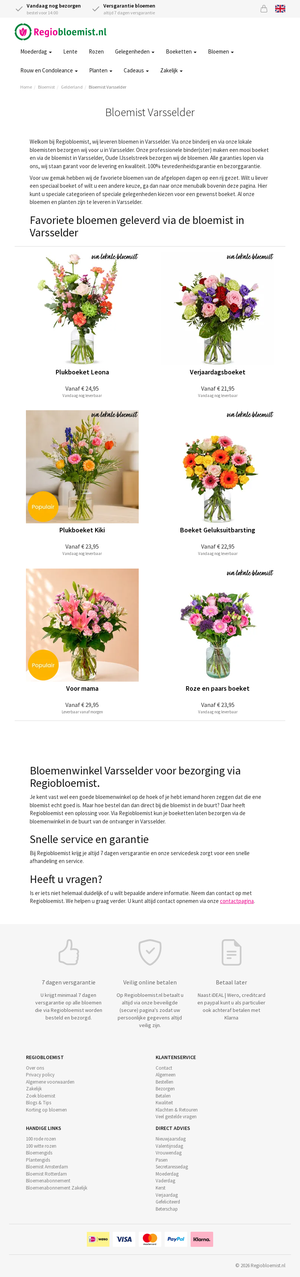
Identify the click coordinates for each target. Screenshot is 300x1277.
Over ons (35, 1068)
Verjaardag (167, 1195)
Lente (70, 51)
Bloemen (221, 51)
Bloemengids (39, 1153)
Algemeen (166, 1075)
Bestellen (164, 1082)
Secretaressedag (172, 1167)
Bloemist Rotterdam (46, 1174)
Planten (100, 70)
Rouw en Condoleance (49, 70)
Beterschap (167, 1209)
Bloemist (46, 87)
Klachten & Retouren (177, 1110)
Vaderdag (165, 1180)
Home (26, 87)
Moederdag (36, 51)
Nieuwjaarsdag (171, 1139)
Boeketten (181, 51)
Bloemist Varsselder (107, 87)
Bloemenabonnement (48, 1180)
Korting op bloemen (46, 1110)
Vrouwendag (169, 1153)
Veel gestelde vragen (176, 1116)
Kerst (160, 1188)
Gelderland (72, 87)
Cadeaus (136, 70)
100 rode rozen (41, 1139)
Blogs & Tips (38, 1102)
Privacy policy (40, 1075)
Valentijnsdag (169, 1146)
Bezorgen (165, 1088)
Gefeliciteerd (168, 1202)
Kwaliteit (164, 1102)
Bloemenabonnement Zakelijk (56, 1188)
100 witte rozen (41, 1146)
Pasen (162, 1160)
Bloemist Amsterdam (47, 1167)
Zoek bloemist (40, 1096)
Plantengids (38, 1160)
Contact (164, 1068)
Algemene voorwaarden (50, 1082)
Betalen (163, 1096)
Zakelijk (171, 70)
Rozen (96, 51)
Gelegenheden (135, 51)
